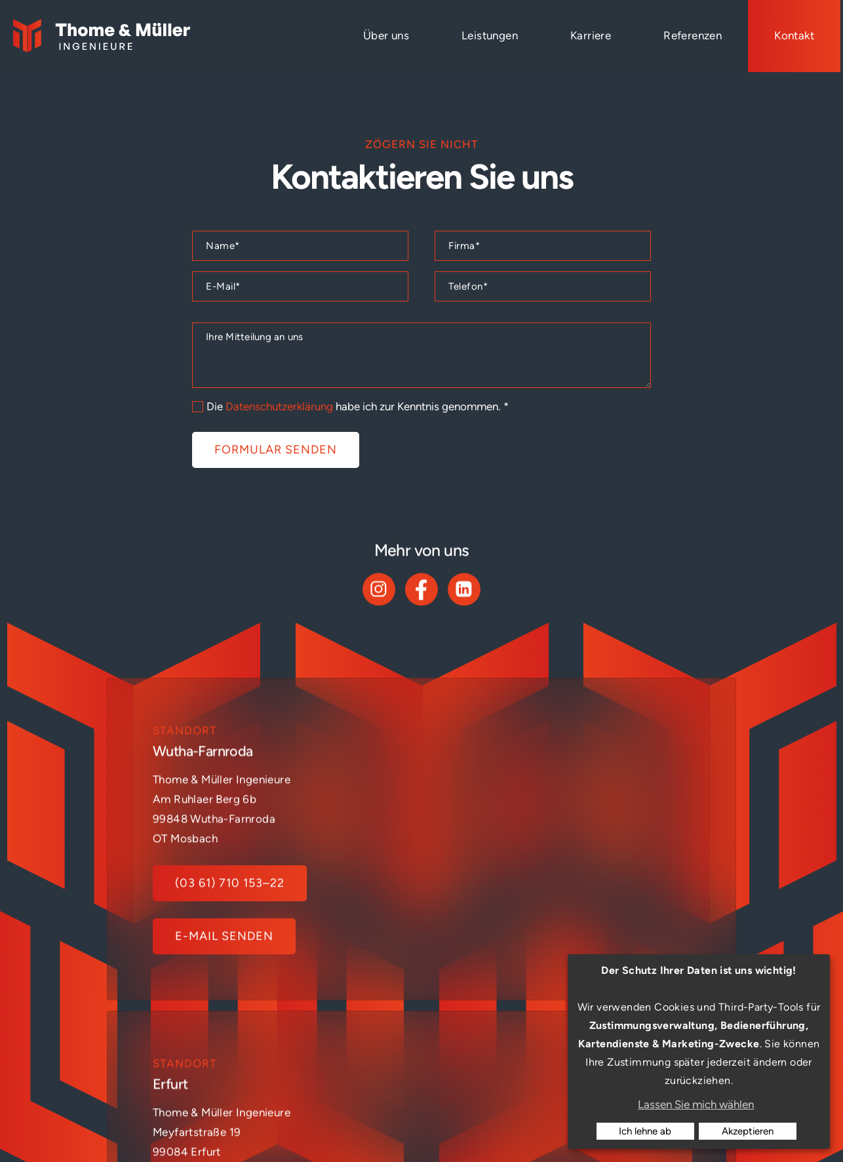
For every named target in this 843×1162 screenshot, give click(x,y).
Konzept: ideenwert (318, 1125)
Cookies (555, 1125)
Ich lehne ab (645, 1131)
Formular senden (275, 449)
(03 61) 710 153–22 (229, 922)
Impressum (409, 1125)
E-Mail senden (224, 975)
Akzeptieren (748, 1131)
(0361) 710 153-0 (544, 922)
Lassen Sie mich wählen (696, 1104)
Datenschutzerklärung (279, 406)
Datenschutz (485, 1125)
